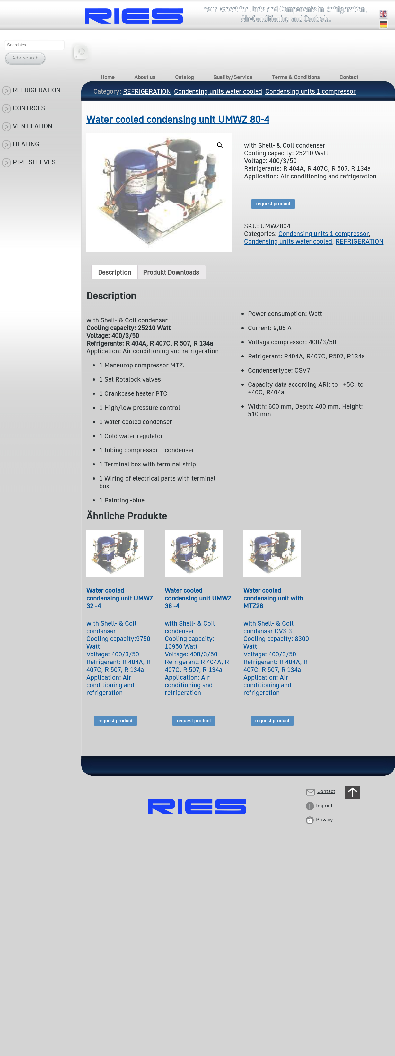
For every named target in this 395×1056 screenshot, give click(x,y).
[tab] (114, 272)
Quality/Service (232, 77)
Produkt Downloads (171, 272)
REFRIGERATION (359, 241)
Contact (348, 77)
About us (144, 77)
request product (273, 203)
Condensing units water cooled (288, 241)
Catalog (184, 77)
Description (114, 272)
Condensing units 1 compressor (323, 233)
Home (108, 77)
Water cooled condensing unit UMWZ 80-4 (177, 119)
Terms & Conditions (296, 77)
